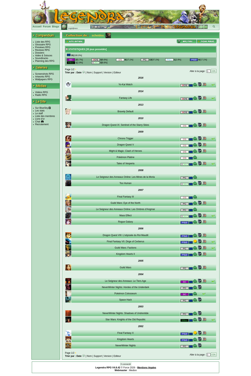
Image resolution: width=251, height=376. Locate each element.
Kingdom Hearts (125, 339)
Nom (89, 72)
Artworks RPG (42, 76)
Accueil (37, 26)
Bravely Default (125, 111)
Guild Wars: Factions (125, 247)
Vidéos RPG (41, 92)
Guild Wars (125, 267)
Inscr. (75, 28)
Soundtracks (41, 58)
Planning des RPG (44, 61)
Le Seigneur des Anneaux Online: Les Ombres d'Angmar (125, 209)
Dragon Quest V (125, 144)
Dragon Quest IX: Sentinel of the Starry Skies (125, 125)
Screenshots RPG (44, 74)
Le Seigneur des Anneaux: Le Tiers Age (125, 281)
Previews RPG (42, 47)
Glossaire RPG (43, 44)
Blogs (55, 26)
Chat (37, 121)
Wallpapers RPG (44, 79)
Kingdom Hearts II (125, 254)
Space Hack (125, 299)
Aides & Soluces (43, 55)
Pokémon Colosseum (125, 293)
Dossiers (39, 52)
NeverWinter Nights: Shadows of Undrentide (125, 313)
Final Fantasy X (125, 333)
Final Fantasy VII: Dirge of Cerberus (125, 241)
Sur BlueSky (43, 108)
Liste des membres (45, 116)
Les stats (40, 110)
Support (98, 72)
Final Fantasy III (125, 196)
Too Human (125, 183)
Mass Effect (125, 215)
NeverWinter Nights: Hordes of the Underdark (125, 287)
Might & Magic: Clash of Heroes (125, 151)
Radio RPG (41, 95)
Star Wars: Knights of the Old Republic (126, 319)
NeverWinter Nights (125, 345)
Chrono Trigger (125, 138)
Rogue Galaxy (125, 221)
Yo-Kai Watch (125, 84)
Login (70, 28)
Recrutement (42, 124)
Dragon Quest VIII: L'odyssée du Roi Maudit (125, 235)
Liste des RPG (42, 41)
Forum (47, 26)
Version (108, 72)
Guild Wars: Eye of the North (125, 203)
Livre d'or (40, 119)
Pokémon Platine (125, 157)
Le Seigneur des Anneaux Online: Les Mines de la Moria (125, 177)
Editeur (117, 72)
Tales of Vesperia (125, 163)
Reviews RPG (42, 50)
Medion (133, 370)
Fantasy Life (125, 98)
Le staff (39, 113)
